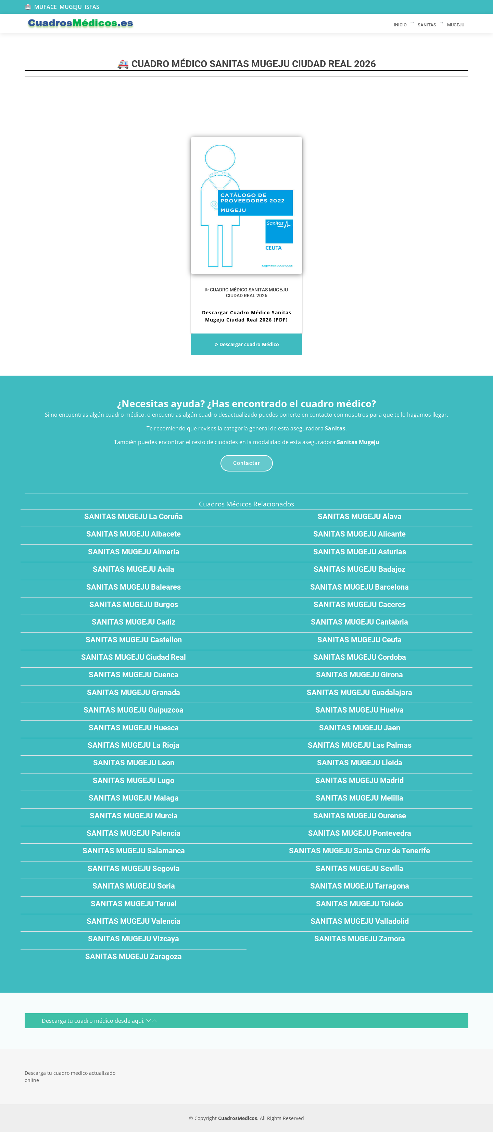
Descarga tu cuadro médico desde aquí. (99, 1020)
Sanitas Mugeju (358, 442)
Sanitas (335, 428)
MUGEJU (71, 7)
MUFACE (45, 7)
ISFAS (92, 7)
